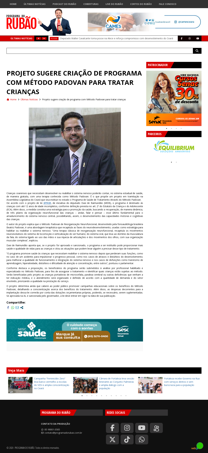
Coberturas (90, 4)
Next (204, 97)
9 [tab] (121, 395)
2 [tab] (171, 128)
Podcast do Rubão (64, 4)
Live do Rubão (114, 4)
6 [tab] (106, 395)
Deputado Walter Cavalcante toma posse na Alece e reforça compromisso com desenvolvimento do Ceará (116, 38)
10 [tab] (126, 395)
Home (13, 4)
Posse (54, 38)
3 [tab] (176, 128)
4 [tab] (181, 128)
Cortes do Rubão (141, 4)
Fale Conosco (167, 4)
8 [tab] (116, 395)
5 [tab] (101, 395)
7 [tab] (111, 395)
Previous (143, 97)
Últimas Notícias (35, 4)
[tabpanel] (174, 98)
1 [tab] (166, 128)
